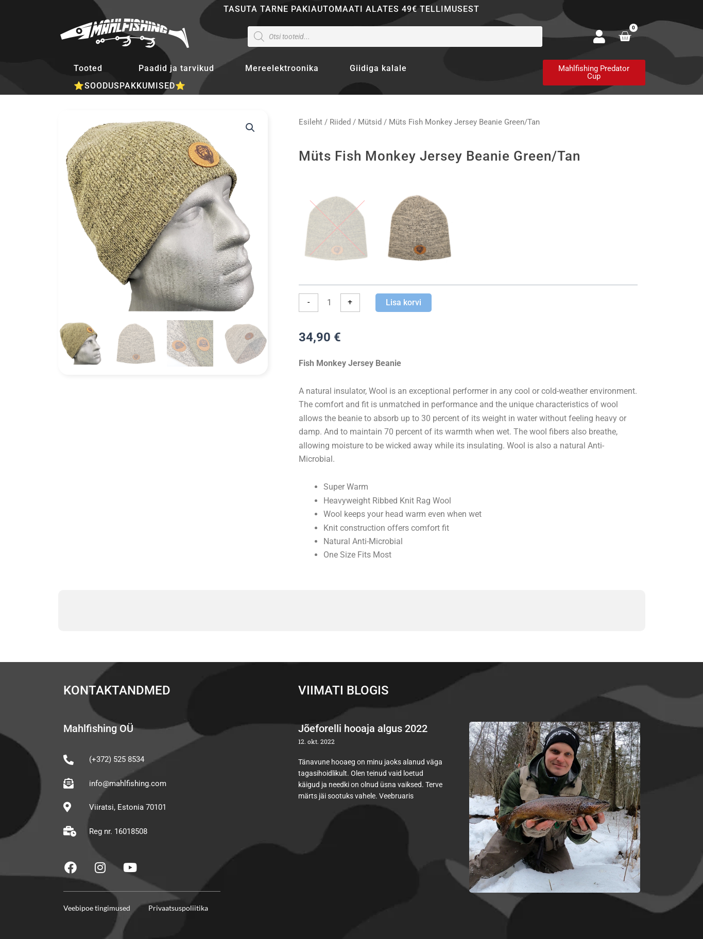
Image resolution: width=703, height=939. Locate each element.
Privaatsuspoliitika (178, 907)
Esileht (310, 122)
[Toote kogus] (329, 302)
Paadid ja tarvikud (176, 68)
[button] (250, 127)
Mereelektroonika (282, 68)
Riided (340, 122)
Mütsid (370, 122)
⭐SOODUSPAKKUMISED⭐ (130, 86)
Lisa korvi (403, 302)
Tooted (91, 68)
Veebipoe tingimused (96, 907)
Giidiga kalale (378, 68)
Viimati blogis (343, 690)
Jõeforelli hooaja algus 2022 (362, 728)
